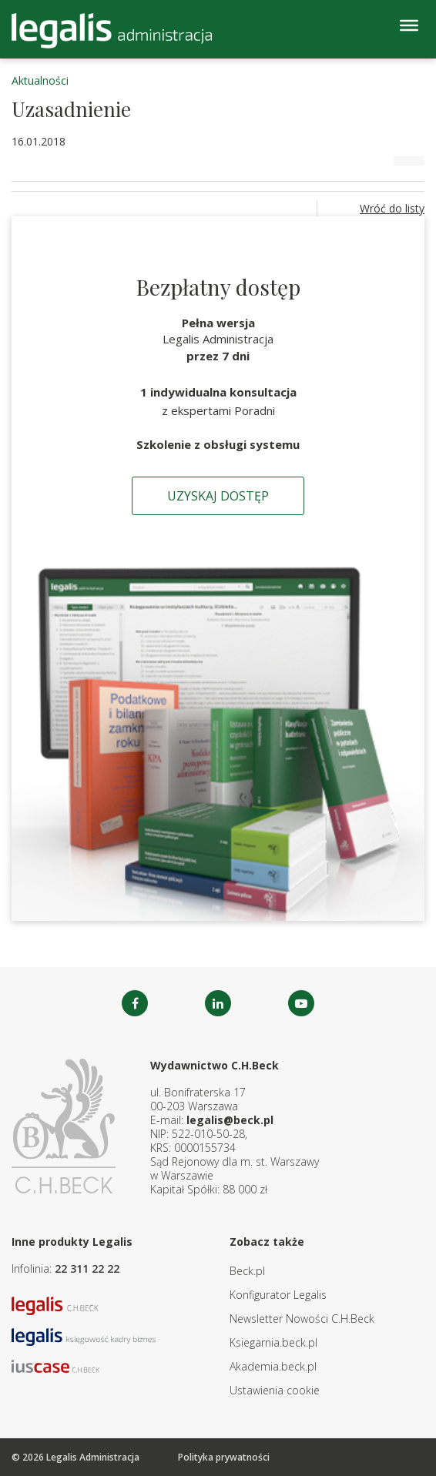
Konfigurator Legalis (278, 1294)
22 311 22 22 (87, 1268)
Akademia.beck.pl (273, 1366)
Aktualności (40, 80)
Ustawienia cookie (275, 1390)
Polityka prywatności (224, 1457)
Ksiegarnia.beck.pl (273, 1342)
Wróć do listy (392, 208)
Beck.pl (247, 1270)
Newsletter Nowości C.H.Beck (302, 1318)
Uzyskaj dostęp (218, 495)
